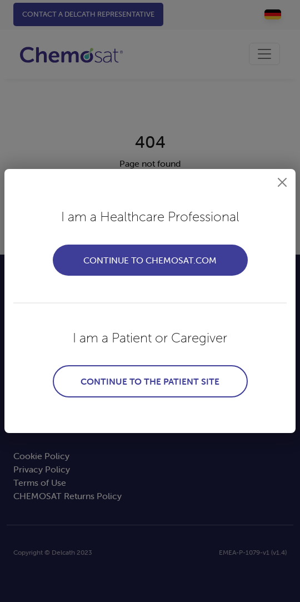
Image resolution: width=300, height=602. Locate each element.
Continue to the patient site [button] (150, 381)
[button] (282, 182)
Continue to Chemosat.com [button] (150, 260)
